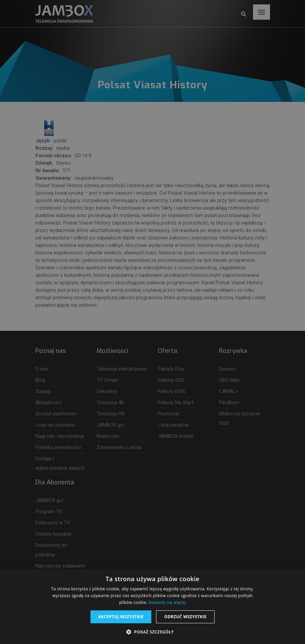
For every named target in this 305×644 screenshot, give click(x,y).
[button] (152, 632)
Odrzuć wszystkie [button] (185, 617)
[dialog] (152, 322)
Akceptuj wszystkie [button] (120, 617)
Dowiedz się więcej (167, 602)
